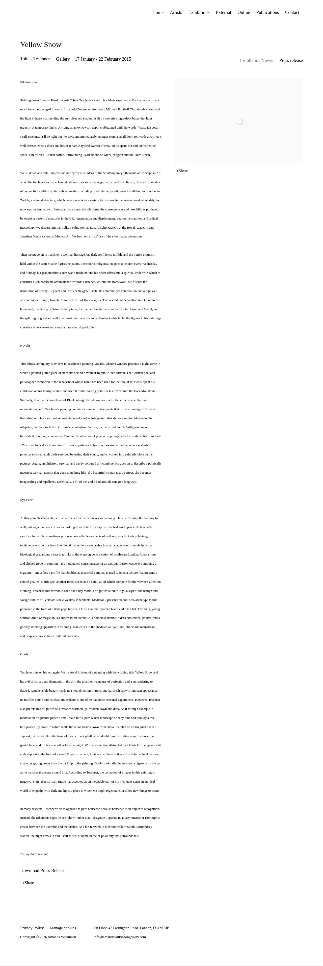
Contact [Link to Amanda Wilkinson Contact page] (292, 12)
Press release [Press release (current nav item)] (291, 60)
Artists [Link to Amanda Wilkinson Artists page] (176, 12)
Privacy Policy (32, 928)
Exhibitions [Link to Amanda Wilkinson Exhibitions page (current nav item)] (198, 12)
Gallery (63, 59)
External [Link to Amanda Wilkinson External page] (223, 12)
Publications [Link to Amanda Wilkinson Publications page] (267, 12)
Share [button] (183, 171)
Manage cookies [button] (63, 928)
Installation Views (256, 60)
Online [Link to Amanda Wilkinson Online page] (243, 12)
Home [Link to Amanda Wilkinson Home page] (158, 12)
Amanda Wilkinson (35, 12)
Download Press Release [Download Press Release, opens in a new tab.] (42, 870)
